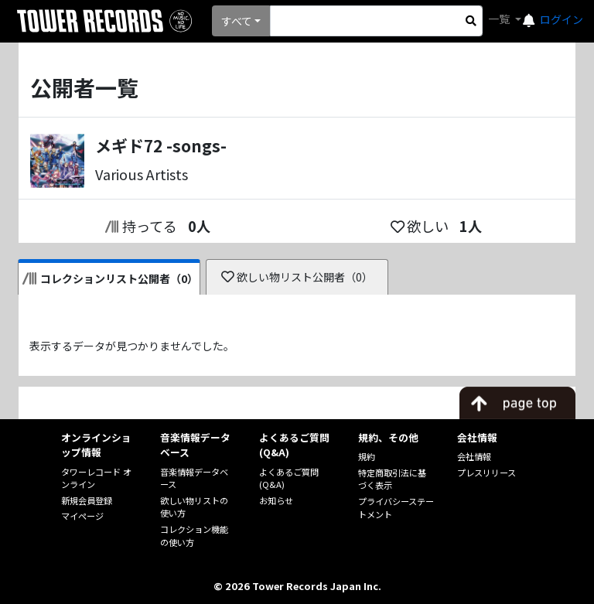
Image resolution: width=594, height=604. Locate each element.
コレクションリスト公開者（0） (110, 278)
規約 (366, 456)
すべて (236, 21)
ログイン (561, 19)
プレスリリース (486, 472)
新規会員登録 (86, 500)
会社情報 (474, 456)
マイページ (82, 516)
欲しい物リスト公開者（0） (297, 277)
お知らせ (276, 500)
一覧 (500, 18)
